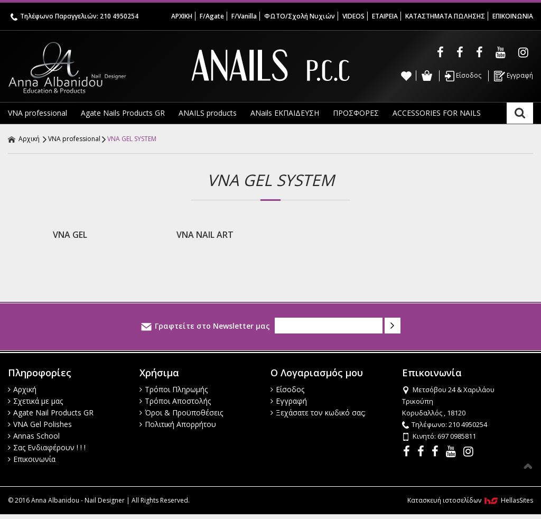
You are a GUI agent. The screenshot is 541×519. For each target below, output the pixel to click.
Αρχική (24, 138)
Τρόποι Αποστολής (175, 401)
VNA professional (37, 113)
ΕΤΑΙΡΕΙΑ (385, 16)
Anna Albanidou (95, 67)
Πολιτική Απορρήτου (177, 424)
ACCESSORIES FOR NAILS (437, 113)
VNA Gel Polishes (40, 424)
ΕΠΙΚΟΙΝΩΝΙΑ (512, 16)
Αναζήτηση (520, 113)
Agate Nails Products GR (123, 113)
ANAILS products (208, 113)
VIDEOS (353, 16)
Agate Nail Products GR (51, 412)
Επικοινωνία (31, 459)
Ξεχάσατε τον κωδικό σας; (318, 412)
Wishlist (406, 75)
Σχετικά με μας (35, 401)
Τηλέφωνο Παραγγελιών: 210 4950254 (74, 16)
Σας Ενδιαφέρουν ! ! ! (47, 447)
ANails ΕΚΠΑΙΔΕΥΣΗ (284, 113)
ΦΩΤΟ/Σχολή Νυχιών (299, 16)
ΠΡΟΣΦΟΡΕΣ (356, 113)
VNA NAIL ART (203, 234)
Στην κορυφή (527, 466)
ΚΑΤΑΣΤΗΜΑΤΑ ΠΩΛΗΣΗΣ (445, 16)
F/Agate (212, 16)
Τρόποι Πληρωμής (173, 389)
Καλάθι (426, 75)
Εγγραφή (513, 76)
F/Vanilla (244, 16)
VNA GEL (69, 234)
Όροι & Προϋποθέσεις (181, 412)
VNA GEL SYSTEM (131, 138)
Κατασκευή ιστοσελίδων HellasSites (470, 500)
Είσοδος (463, 76)
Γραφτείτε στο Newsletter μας (205, 326)
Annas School (34, 436)
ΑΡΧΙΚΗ (181, 16)
